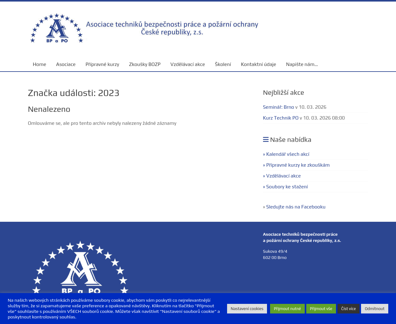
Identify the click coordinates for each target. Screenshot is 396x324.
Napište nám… (302, 64)
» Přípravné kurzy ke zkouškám (296, 165)
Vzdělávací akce (187, 64)
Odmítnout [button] (375, 308)
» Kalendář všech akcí (286, 154)
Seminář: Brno (278, 107)
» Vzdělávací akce (282, 176)
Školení (223, 64)
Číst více (348, 308)
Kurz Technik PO (281, 118)
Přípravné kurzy (102, 64)
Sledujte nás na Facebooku (296, 207)
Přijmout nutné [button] (287, 308)
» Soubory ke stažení (285, 187)
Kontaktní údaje (258, 64)
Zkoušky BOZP (145, 64)
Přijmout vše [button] (321, 308)
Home (39, 64)
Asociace (65, 64)
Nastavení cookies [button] (247, 308)
